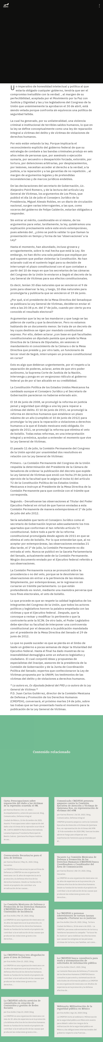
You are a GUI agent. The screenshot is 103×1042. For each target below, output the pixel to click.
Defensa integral (24, 816)
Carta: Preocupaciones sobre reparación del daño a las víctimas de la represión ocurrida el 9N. (23, 803)
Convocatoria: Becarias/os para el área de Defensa (23, 856)
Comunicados (10, 816)
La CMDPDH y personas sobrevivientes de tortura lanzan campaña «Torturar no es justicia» (76, 915)
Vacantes (8, 865)
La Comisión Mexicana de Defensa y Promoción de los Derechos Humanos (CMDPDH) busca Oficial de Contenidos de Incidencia (25, 908)
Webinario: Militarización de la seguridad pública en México (74, 1007)
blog (42, 813)
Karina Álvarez (13, 810)
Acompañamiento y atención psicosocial (21, 813)
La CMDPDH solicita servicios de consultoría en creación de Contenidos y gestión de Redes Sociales (22, 1004)
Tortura (91, 922)
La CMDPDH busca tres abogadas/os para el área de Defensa (24, 956)
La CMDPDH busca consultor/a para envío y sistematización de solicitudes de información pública (77, 960)
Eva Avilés (11, 916)
